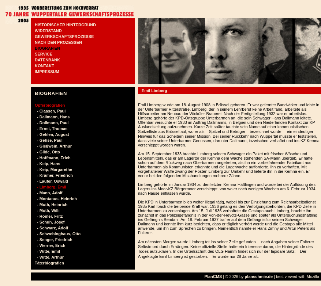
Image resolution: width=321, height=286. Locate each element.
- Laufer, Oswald (51, 181)
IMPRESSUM (47, 71)
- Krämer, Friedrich (54, 175)
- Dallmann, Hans (52, 117)
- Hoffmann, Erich (53, 158)
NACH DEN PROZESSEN (58, 42)
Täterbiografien (49, 263)
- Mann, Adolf (48, 193)
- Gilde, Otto (47, 152)
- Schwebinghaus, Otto (58, 234)
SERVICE (43, 54)
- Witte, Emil (47, 251)
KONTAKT (44, 66)
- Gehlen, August (52, 134)
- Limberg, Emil (50, 187)
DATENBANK (47, 60)
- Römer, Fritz (49, 216)
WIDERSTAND (48, 30)
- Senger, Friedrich (53, 239)
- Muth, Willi (47, 210)
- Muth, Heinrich (51, 204)
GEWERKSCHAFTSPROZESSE (64, 36)
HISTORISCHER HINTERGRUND (65, 25)
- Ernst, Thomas (51, 128)
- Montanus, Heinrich (56, 199)
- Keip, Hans (47, 163)
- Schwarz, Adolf (51, 228)
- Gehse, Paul (49, 140)
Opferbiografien (50, 105)
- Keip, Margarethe (53, 169)
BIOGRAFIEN (47, 48)
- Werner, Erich (50, 245)
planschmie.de (259, 276)
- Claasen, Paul (50, 111)
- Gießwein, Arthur (53, 146)
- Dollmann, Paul (51, 123)
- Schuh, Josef (49, 222)
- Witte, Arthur (49, 257)
